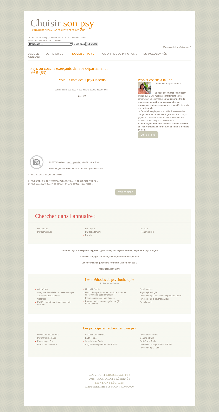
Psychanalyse (146, 289)
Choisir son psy (118, 374)
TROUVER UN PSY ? (81, 53)
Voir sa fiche (148, 134)
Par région (90, 228)
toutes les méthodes (109, 283)
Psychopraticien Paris (47, 344)
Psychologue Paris (45, 341)
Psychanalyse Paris (149, 335)
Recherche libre (147, 232)
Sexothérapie (146, 302)
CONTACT (34, 56)
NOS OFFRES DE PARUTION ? (118, 53)
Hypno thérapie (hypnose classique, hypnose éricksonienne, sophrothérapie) (105, 293)
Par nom (144, 228)
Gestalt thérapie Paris (95, 335)
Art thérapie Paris (148, 341)
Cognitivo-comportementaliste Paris (101, 344)
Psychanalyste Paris (46, 338)
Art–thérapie (42, 289)
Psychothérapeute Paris (48, 335)
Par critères (42, 228)
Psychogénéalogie (148, 292)
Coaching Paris (147, 338)
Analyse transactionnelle (48, 295)
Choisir (62, 23)
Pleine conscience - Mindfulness (99, 298)
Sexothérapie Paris (93, 341)
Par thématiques (44, 232)
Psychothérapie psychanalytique (154, 299)
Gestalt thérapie (92, 289)
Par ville (89, 235)
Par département (92, 232)
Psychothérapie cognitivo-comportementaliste (160, 295)
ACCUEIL (33, 53)
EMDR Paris (90, 338)
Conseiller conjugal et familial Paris (156, 344)
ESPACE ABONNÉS (155, 53)
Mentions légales (109, 382)
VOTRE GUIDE (54, 53)
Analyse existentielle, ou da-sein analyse (55, 292)
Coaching (41, 299)
